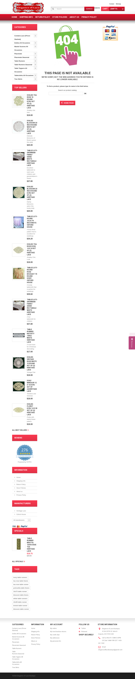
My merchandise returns (58, 631)
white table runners (20, 598)
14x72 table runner (20, 591)
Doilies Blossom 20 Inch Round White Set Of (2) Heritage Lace (32, 127)
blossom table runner (21, 609)
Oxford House (21, 514)
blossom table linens (21, 595)
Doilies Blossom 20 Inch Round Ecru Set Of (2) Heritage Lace (32, 193)
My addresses (54, 638)
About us (19, 491)
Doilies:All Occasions (22, 43)
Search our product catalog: (67, 90)
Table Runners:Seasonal (23, 65)
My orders (53, 628)
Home (18, 477)
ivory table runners (20, 577)
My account (56, 624)
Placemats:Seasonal (21, 57)
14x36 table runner (20, 602)
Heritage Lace (21, 511)
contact (111, 4)
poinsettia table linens (21, 588)
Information (20, 470)
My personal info (55, 641)
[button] (132, 339)
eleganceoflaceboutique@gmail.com (110, 650)
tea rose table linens (20, 581)
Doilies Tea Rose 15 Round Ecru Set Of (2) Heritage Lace (32, 101)
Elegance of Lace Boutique (26, 676)
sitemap (118, 4)
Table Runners (19, 61)
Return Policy (21, 484)
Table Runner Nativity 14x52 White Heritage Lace (31, 335)
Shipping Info (20, 481)
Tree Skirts (18, 79)
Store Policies (21, 488)
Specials (18, 531)
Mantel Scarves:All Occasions (21, 48)
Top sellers (20, 88)
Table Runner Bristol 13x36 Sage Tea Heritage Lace (31, 544)
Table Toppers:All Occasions (20, 70)
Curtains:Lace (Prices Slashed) (22, 37)
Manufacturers (22, 503)
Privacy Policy (21, 495)
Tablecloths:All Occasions (23, 75)
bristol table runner (20, 605)
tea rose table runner (21, 584)
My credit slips (55, 635)
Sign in (97, 8)
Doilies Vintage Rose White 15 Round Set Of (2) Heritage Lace (32, 363)
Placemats (18, 54)
